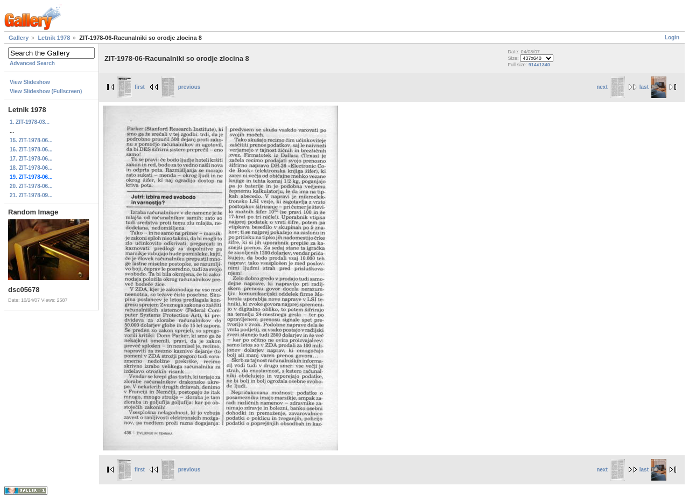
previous (181, 87)
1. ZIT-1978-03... (30, 122)
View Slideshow (30, 82)
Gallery (19, 37)
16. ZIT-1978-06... (31, 149)
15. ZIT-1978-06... (31, 140)
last (652, 87)
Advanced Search (32, 63)
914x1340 (539, 64)
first (131, 87)
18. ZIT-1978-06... (31, 168)
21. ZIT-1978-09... (31, 195)
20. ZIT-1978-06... (31, 186)
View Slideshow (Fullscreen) (46, 91)
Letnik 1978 (54, 37)
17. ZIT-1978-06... (31, 159)
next (610, 87)
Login (672, 37)
